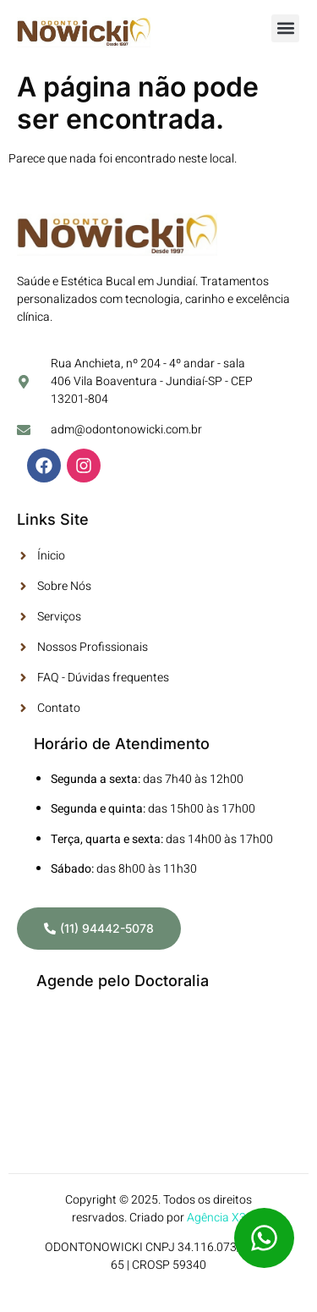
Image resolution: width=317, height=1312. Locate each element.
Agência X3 (216, 1218)
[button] (285, 28)
